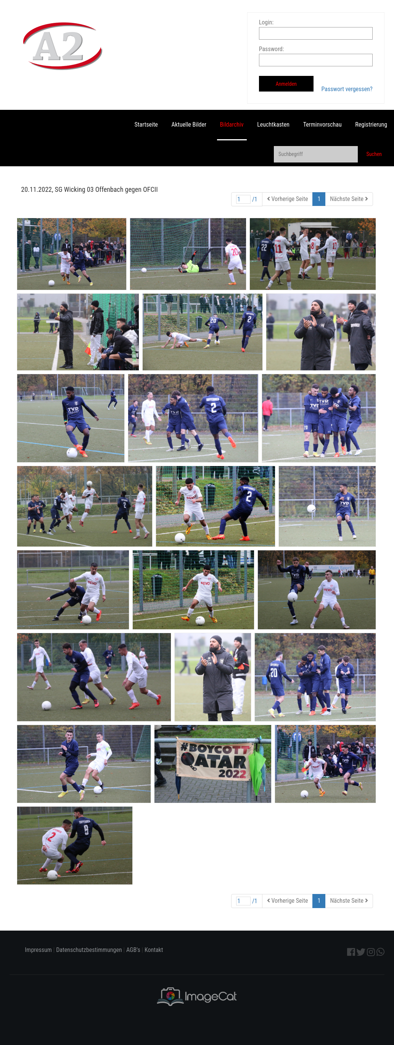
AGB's (133, 949)
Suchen (374, 154)
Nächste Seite (349, 199)
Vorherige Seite (287, 199)
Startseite (146, 124)
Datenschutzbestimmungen (89, 949)
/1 (246, 199)
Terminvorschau (322, 124)
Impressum (38, 949)
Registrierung (371, 124)
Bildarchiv (232, 124)
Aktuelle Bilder (189, 124)
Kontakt (154, 949)
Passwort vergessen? (347, 89)
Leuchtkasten (273, 124)
